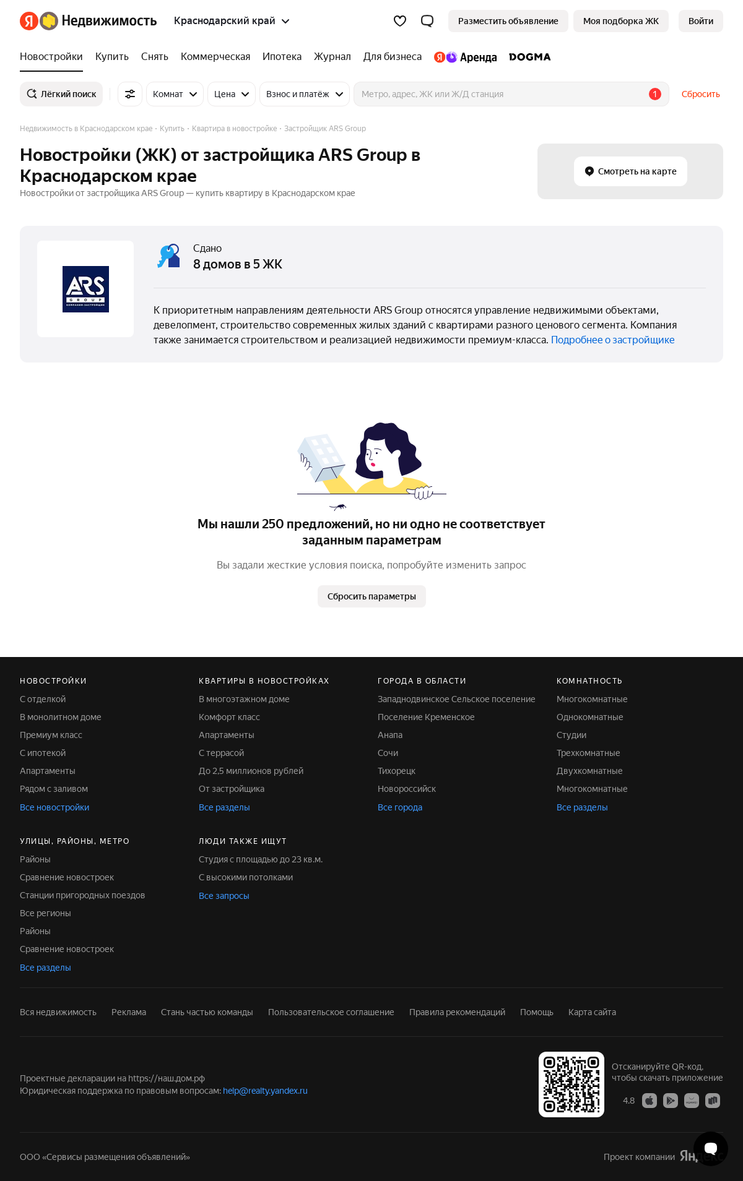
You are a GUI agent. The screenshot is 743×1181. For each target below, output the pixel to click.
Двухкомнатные (590, 771)
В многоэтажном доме (244, 699)
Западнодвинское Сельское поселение (457, 699)
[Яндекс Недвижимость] (98, 21)
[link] (701, 21)
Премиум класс (51, 735)
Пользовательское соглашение (331, 1012)
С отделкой (43, 699)
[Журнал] (332, 57)
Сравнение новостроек (67, 877)
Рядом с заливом (54, 789)
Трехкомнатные (588, 753)
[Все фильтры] (130, 94)
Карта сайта (592, 1012)
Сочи (388, 753)
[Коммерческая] (215, 57)
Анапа (390, 735)
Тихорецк (396, 771)
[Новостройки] (54, 57)
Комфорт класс (229, 717)
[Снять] (155, 57)
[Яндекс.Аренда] (465, 57)
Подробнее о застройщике (613, 340)
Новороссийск (407, 789)
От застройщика (231, 789)
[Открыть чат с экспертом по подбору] (710, 1149)
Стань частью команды (207, 1012)
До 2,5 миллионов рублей (251, 771)
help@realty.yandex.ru (265, 1091)
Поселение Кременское (426, 717)
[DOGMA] (527, 57)
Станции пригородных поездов (83, 895)
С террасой (221, 753)
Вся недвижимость (58, 1012)
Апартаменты (48, 771)
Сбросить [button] (701, 94)
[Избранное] (400, 21)
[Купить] (112, 57)
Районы (35, 859)
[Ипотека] (282, 57)
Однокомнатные (590, 717)
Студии (571, 735)
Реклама (128, 1012)
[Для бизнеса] (392, 57)
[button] (427, 21)
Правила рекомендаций (457, 1012)
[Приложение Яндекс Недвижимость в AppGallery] (691, 1100)
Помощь (537, 1012)
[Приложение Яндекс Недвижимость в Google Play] (670, 1100)
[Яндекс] (29, 21)
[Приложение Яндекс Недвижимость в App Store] (649, 1100)
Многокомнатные (592, 699)
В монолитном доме (61, 717)
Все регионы (45, 913)
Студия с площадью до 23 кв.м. (261, 859)
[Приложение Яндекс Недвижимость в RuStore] (712, 1100)
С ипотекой (43, 753)
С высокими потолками (246, 877)
